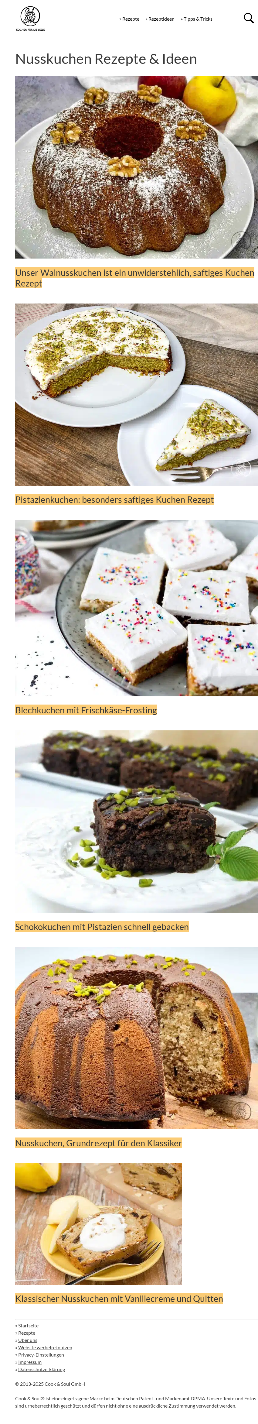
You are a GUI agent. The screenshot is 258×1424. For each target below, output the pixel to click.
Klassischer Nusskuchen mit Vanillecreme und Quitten (119, 1298)
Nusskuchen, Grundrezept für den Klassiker (98, 1142)
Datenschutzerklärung (41, 1369)
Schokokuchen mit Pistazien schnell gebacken (102, 926)
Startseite (28, 1325)
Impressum (30, 1362)
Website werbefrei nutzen (45, 1347)
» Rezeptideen (160, 19)
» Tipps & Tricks (196, 19)
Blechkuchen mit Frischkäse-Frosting (86, 710)
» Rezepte (129, 19)
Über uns (27, 1340)
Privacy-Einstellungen (41, 1354)
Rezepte (26, 1333)
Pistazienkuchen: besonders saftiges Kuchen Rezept (114, 499)
